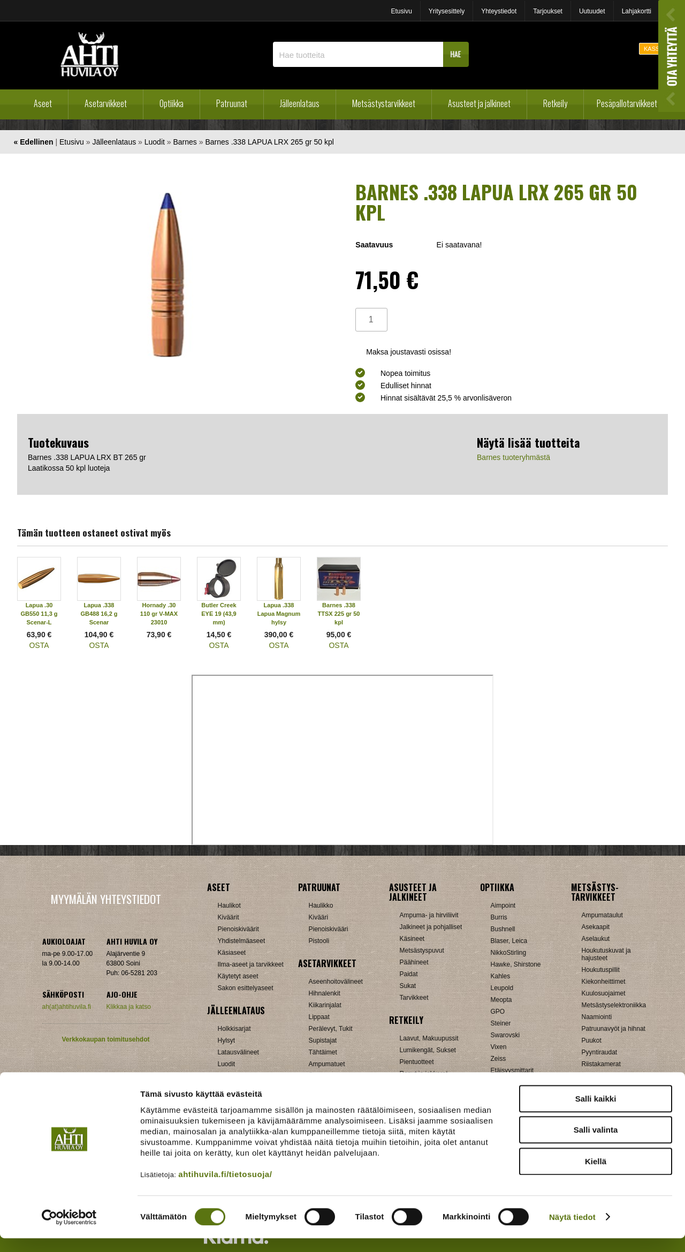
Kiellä (595, 1175)
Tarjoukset (547, 11)
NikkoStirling (509, 952)
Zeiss (498, 1058)
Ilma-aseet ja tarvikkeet (251, 964)
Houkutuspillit (601, 970)
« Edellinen (34, 142)
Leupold (502, 988)
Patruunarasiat (239, 1076)
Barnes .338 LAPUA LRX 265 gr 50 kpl (269, 142)
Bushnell (503, 929)
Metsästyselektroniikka (614, 1005)
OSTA (39, 645)
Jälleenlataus (299, 103)
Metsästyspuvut (422, 950)
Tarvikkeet (414, 997)
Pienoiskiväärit (238, 929)
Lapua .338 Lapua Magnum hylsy (279, 613)
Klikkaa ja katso (128, 1006)
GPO (498, 1011)
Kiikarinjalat (325, 1005)
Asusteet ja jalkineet (479, 103)
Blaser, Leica (509, 941)
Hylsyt (226, 1040)
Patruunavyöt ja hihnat (613, 1028)
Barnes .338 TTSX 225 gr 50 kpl (339, 613)
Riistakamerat (601, 1064)
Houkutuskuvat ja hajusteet (606, 954)
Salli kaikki (595, 1112)
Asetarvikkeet (106, 103)
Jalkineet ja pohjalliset (431, 927)
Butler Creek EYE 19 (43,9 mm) (218, 613)
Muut (589, 1076)
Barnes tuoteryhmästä (513, 457)
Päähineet (414, 962)
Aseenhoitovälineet (336, 981)
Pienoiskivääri (328, 929)
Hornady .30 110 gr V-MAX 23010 (159, 613)
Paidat (409, 974)
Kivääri (319, 917)
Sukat (408, 986)
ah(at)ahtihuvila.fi (66, 1006)
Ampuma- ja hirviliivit (429, 915)
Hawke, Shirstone (516, 964)
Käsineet (412, 938)
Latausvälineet (238, 1052)
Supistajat (323, 1040)
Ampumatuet (327, 1064)
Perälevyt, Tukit (331, 1028)
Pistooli (319, 941)
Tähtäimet (323, 1052)
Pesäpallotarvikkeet (627, 103)
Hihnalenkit (324, 993)
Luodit (154, 142)
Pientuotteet (417, 1062)
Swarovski (505, 1035)
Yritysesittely (447, 11)
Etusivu (401, 11)
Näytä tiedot (572, 1230)
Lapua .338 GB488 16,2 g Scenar (98, 613)
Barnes (184, 142)
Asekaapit (596, 927)
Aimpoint (503, 905)
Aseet (43, 103)
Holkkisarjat (234, 1028)
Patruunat (231, 103)
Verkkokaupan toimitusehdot (105, 1039)
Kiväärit (228, 917)
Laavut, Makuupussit (429, 1038)
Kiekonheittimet (604, 981)
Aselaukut (596, 938)
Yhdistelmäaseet (241, 941)
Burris (499, 917)
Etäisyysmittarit (512, 1070)
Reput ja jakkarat (424, 1073)
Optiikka (171, 103)
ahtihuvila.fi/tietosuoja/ (225, 1188)
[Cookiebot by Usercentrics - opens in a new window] (69, 1231)
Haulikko (321, 905)
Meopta (501, 1000)
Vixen (499, 1047)
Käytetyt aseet (238, 976)
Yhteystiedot (498, 11)
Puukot (592, 1040)
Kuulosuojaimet (604, 993)
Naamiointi (597, 1017)
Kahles (501, 976)
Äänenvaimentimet (335, 1076)
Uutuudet (592, 11)
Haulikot (229, 905)
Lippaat (319, 1017)
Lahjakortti (636, 11)
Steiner (501, 1023)
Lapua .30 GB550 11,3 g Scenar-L (38, 613)
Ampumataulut (602, 915)
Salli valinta (596, 1144)
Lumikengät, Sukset (428, 1050)
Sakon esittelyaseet (245, 988)
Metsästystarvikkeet (383, 103)
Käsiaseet (232, 952)
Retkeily (555, 103)
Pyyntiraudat (600, 1052)
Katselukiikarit (510, 1082)
